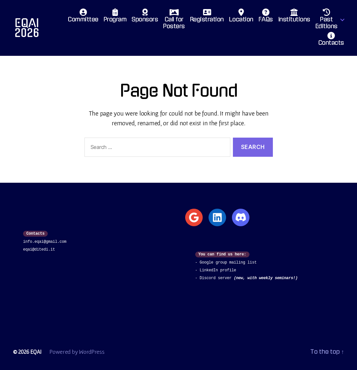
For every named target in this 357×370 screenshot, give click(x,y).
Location (241, 17)
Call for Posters (174, 21)
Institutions (294, 17)
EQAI (36, 351)
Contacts (331, 40)
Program (115, 17)
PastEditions (326, 21)
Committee (83, 17)
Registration (207, 17)
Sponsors (145, 17)
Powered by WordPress (77, 351)
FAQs (266, 17)
